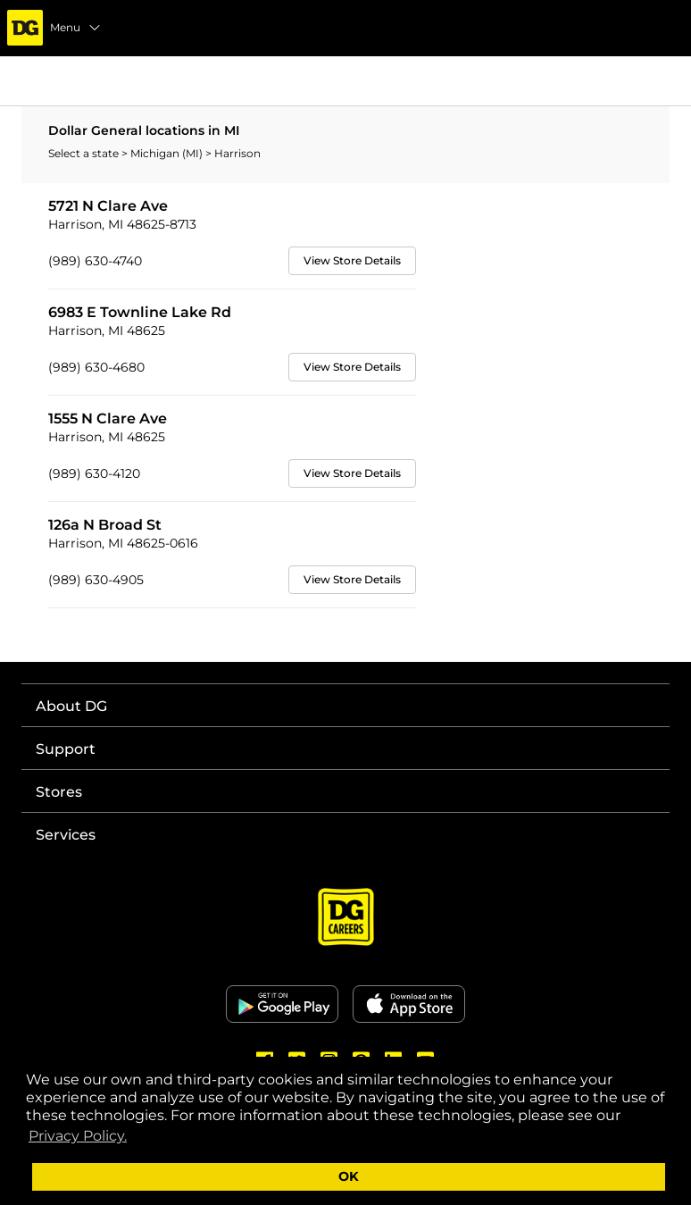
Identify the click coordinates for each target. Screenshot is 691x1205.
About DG (71, 706)
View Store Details (352, 260)
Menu (76, 28)
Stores (59, 791)
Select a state (84, 153)
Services (66, 834)
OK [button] (348, 1176)
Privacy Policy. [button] (78, 1135)
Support (66, 749)
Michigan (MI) (167, 153)
